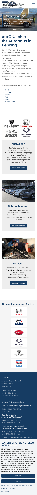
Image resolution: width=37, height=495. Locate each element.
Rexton (7, 99)
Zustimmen (18, 476)
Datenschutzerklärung (9, 488)
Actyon (7, 97)
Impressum (5, 491)
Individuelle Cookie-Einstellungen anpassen (16, 485)
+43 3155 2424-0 (9, 390)
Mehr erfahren (18, 168)
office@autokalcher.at (10, 396)
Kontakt (5, 377)
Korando (8, 92)
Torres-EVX (9, 95)
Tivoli (7, 90)
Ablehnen (18, 481)
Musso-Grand (10, 102)
